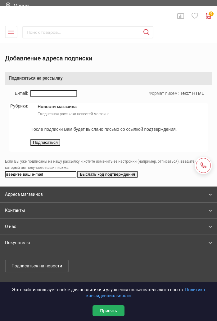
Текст (185, 93)
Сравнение (180, 16)
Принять (108, 310)
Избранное (195, 16)
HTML (198, 93)
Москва (21, 5)
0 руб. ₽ (209, 16)
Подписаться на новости (36, 265)
